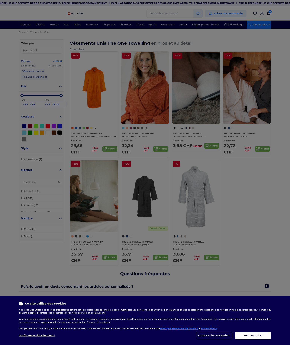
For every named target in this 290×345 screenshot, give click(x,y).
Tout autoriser (253, 335)
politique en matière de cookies (179, 328)
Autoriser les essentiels (214, 335)
